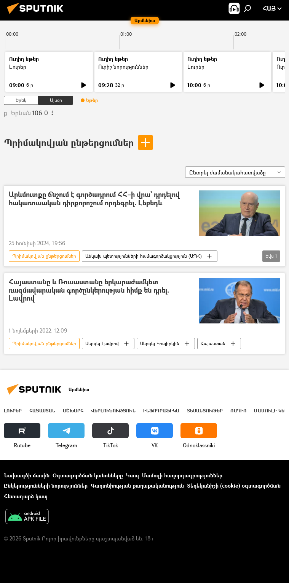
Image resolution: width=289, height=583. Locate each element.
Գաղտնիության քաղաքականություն (137, 485)
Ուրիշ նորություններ (123, 66)
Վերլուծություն (113, 410)
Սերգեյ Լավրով (102, 343)
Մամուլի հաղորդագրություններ (182, 475)
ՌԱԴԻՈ (238, 410)
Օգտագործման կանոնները (88, 475)
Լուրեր (17, 66)
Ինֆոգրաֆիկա (161, 410)
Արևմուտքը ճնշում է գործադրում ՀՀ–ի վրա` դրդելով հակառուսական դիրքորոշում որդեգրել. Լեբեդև (94, 199)
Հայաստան (213, 343)
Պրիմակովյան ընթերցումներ (69, 142)
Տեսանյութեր (205, 410)
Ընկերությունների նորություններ (46, 485)
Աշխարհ (73, 410)
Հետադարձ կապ (26, 496)
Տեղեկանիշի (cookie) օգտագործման (234, 485)
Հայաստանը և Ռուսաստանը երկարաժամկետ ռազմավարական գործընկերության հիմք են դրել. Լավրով (89, 290)
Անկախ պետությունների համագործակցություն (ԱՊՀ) (143, 256)
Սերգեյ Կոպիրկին (159, 343)
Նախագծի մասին (26, 475)
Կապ (132, 475)
